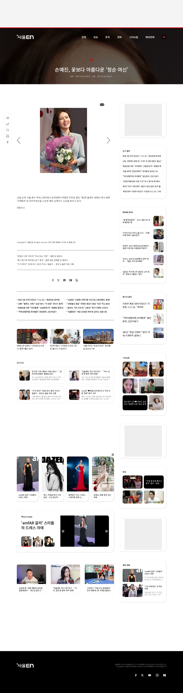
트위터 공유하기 (58, 280)
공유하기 (7, 123)
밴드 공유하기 (76, 280)
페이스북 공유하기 (53, 280)
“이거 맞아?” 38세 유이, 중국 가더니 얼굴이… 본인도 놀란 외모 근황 (45, 264)
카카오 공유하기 (64, 280)
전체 (84, 37)
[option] (63, 140)
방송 (95, 37)
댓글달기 (7, 129)
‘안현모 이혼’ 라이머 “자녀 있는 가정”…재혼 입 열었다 (39, 256)
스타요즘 (133, 37)
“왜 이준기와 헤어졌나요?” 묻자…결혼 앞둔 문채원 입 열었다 (42, 260)
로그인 (164, 664)
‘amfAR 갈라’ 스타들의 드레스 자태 (37, 525)
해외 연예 (126, 565)
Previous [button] (63, 531)
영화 (119, 37)
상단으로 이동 (7, 142)
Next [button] (106, 531)
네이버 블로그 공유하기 (70, 280)
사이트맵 (158, 664)
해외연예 (150, 37)
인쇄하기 (7, 136)
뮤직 (107, 37)
